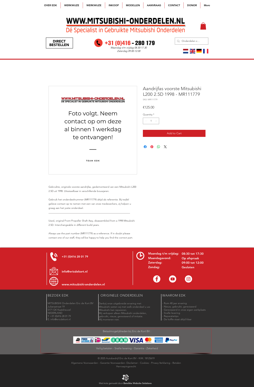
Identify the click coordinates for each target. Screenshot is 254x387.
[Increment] (156, 121)
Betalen (177, 362)
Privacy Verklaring (160, 362)
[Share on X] (165, 147)
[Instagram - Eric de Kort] (188, 279)
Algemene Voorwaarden (84, 362)
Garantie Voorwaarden (112, 362)
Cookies (144, 362)
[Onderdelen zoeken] (191, 41)
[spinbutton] (151, 121)
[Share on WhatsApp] (158, 147)
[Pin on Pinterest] (152, 147)
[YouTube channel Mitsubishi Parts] (172, 279)
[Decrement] (145, 121)
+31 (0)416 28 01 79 (75, 256)
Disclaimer (132, 362)
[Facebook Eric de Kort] (156, 279)
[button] (132, 5)
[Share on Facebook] (145, 147)
